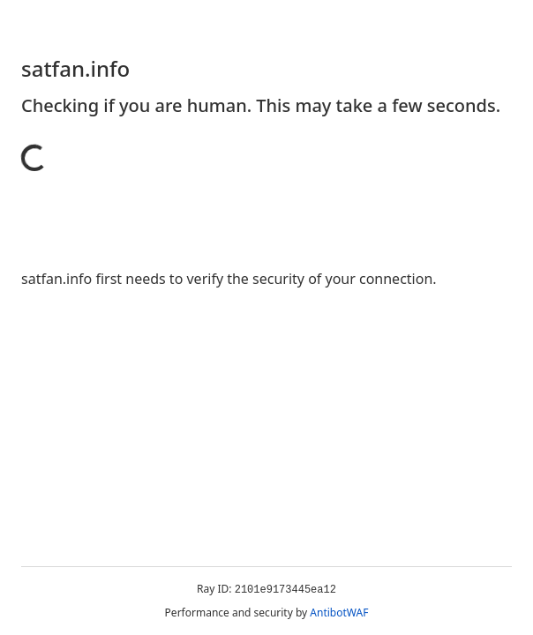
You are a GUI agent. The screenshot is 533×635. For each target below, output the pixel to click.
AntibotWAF (339, 612)
